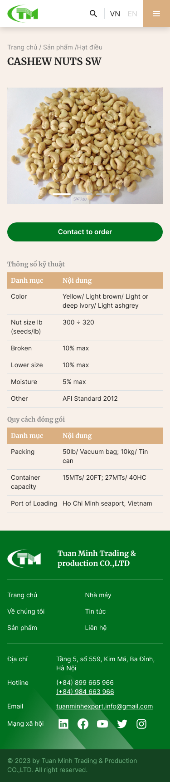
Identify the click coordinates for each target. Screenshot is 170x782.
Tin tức (95, 611)
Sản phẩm (58, 47)
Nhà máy (98, 595)
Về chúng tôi (25, 611)
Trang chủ (23, 47)
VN (115, 13)
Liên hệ (96, 628)
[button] (62, 194)
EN (132, 13)
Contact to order (85, 231)
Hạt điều (89, 47)
